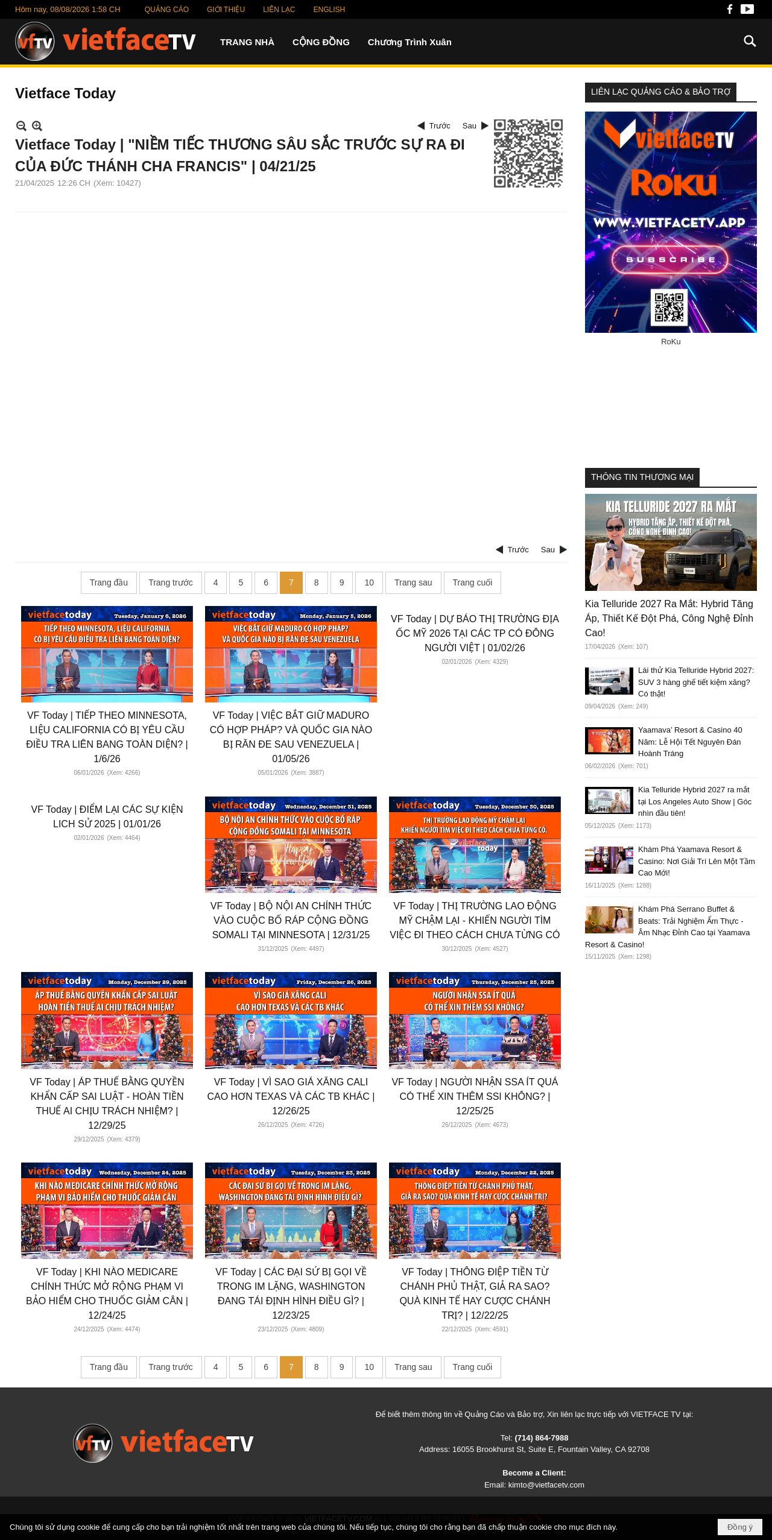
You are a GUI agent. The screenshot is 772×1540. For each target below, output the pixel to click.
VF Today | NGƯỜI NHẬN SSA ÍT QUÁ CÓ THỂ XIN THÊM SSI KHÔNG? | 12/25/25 (474, 1096)
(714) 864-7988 (541, 1437)
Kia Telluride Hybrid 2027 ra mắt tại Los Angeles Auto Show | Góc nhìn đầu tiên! (694, 801)
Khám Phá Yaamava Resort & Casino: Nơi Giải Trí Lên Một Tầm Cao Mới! (696, 861)
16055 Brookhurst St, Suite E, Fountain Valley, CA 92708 (551, 1449)
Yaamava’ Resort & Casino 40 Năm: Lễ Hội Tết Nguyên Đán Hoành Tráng (690, 741)
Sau (469, 125)
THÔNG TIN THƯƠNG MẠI (642, 477)
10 (369, 582)
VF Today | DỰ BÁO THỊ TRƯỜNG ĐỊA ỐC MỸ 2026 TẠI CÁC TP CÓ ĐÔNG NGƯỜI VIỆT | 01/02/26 (475, 633)
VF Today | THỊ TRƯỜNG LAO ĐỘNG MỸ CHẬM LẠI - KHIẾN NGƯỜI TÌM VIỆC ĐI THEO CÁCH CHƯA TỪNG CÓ (475, 920)
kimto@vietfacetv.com (546, 1484)
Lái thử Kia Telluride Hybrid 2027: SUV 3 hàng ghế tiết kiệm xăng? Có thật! (696, 682)
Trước (440, 125)
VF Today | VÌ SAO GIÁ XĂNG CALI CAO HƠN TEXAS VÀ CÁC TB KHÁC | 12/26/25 (291, 1096)
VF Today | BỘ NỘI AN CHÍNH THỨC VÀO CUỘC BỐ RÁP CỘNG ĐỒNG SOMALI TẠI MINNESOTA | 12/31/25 (291, 920)
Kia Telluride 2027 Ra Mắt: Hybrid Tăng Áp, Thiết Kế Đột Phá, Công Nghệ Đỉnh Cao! (669, 618)
